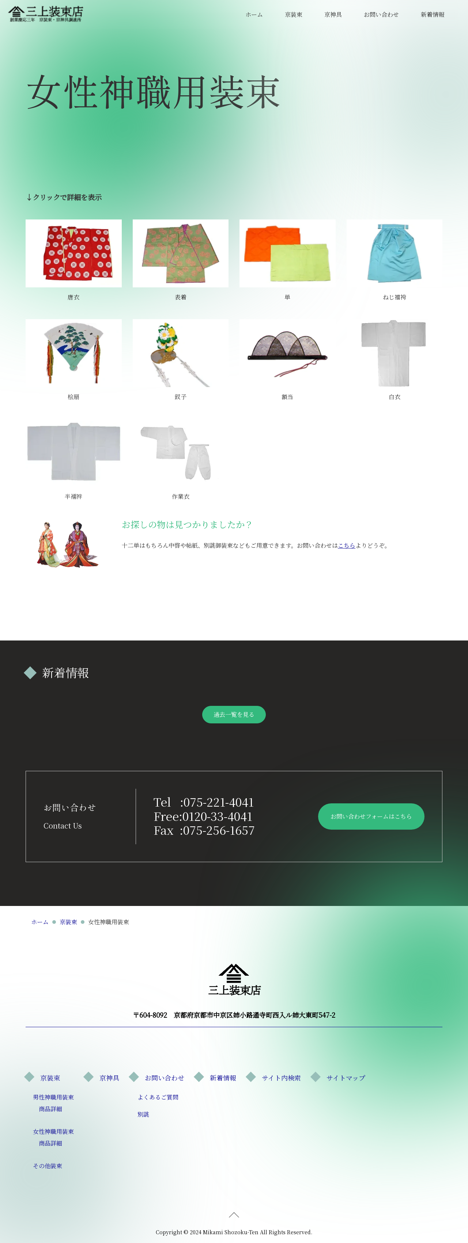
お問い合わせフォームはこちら (371, 816)
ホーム (254, 14)
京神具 (333, 14)
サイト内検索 (281, 1077)
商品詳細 (50, 1109)
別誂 (143, 1114)
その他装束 (47, 1166)
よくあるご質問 (157, 1097)
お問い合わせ (381, 14)
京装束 (293, 14)
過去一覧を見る (234, 714)
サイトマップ (346, 1077)
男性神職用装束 (53, 1097)
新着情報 (432, 14)
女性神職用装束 (53, 1131)
